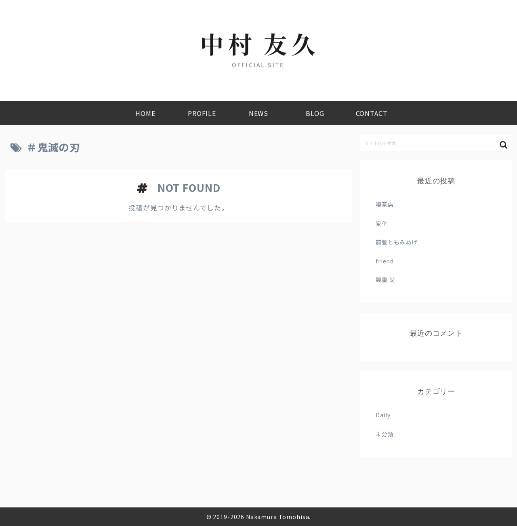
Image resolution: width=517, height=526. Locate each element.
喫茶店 (385, 204)
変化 (382, 223)
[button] (504, 145)
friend (385, 261)
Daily (383, 415)
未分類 (385, 434)
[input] (436, 143)
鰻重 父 (385, 280)
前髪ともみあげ (397, 242)
